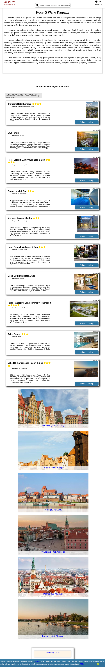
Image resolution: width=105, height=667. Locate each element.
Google (37, 661)
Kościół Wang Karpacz (52, 652)
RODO (82, 664)
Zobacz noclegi (86, 122)
